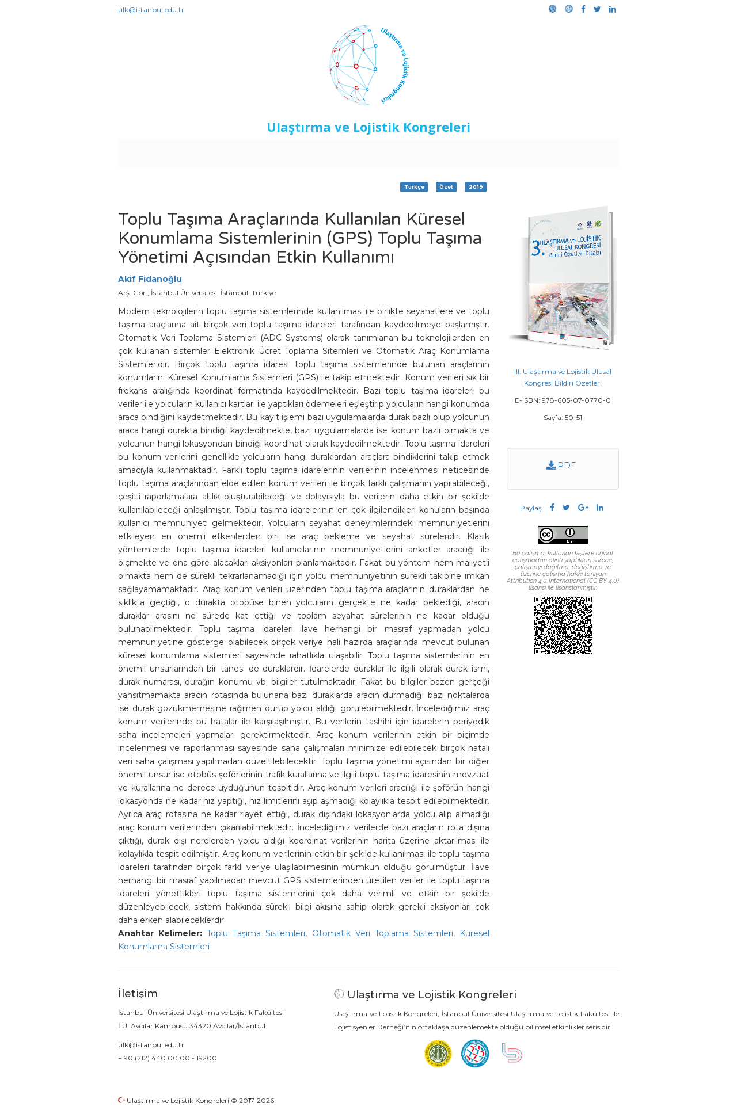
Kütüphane (500, 151)
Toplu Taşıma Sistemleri (256, 933)
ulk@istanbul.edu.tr (151, 9)
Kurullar (208, 151)
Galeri (542, 151)
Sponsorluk (448, 151)
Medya (575, 151)
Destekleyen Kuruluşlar (277, 151)
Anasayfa (167, 151)
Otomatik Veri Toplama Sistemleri (382, 933)
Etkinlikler (351, 151)
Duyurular (397, 151)
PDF (562, 465)
